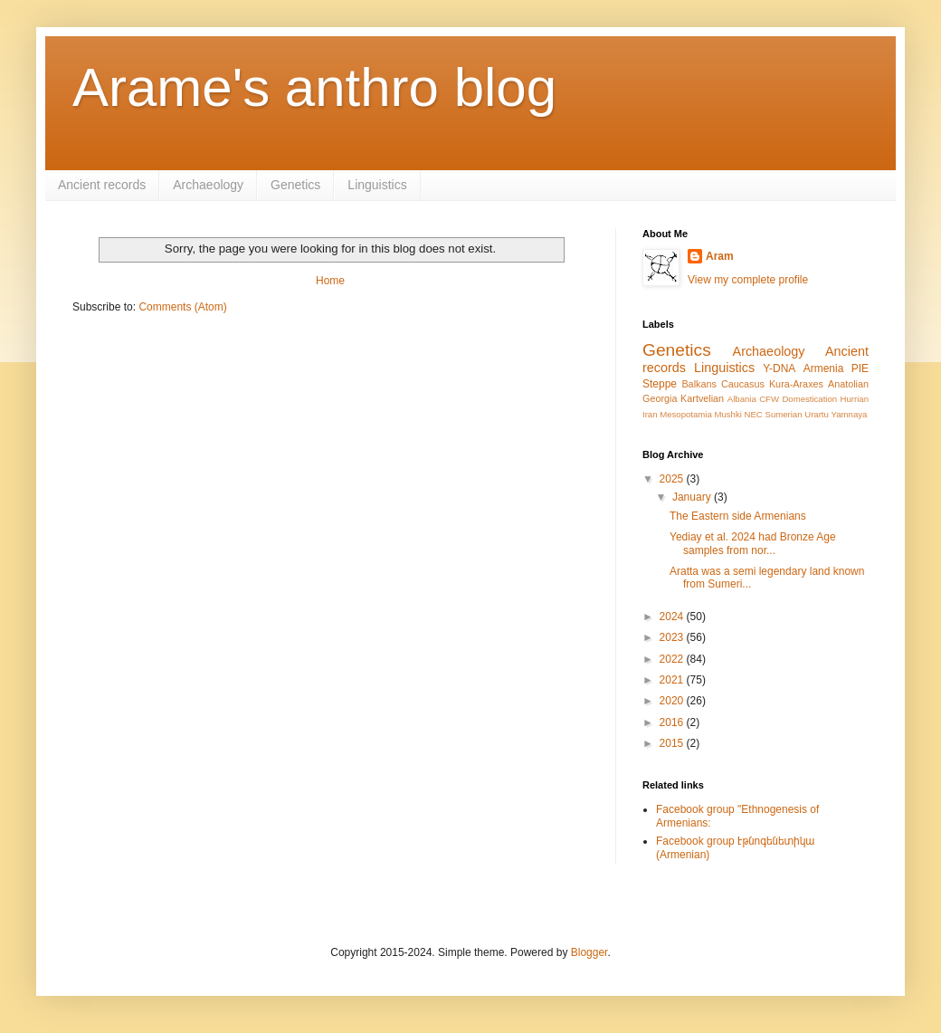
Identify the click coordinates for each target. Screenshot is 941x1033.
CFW (769, 399)
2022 (673, 659)
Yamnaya (850, 414)
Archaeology (208, 184)
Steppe (659, 384)
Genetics (295, 184)
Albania (741, 399)
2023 (673, 637)
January (693, 497)
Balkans (698, 383)
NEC (754, 414)
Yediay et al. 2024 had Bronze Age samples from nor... (753, 543)
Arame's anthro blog (314, 87)
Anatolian (848, 383)
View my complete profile (748, 279)
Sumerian (783, 414)
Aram (720, 256)
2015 (673, 743)
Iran (650, 414)
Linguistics (376, 184)
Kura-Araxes (796, 383)
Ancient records (102, 184)
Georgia (659, 398)
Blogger (589, 952)
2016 (673, 722)
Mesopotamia (686, 414)
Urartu (816, 414)
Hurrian (855, 399)
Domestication (809, 399)
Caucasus (743, 383)
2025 (673, 479)
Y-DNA (779, 368)
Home (330, 280)
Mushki (727, 414)
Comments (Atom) (182, 307)
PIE (860, 368)
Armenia (823, 368)
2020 (673, 700)
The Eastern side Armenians (738, 516)
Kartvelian (702, 398)
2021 (673, 680)
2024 (673, 616)
